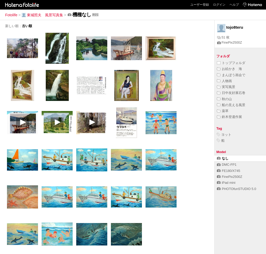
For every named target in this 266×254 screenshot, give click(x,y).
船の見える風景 (231, 105)
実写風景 (226, 87)
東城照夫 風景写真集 (42, 15)
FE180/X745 (228, 171)
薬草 (223, 111)
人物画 (224, 81)
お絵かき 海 (229, 69)
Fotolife (11, 15)
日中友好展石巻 (231, 93)
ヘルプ (234, 4)
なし (223, 158)
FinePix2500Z (229, 42)
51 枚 (223, 37)
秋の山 (224, 99)
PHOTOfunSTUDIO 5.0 (236, 189)
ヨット (224, 135)
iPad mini (226, 183)
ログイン (219, 4)
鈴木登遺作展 (229, 117)
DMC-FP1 (227, 164)
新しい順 (12, 26)
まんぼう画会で (231, 75)
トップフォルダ (231, 63)
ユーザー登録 (199, 4)
